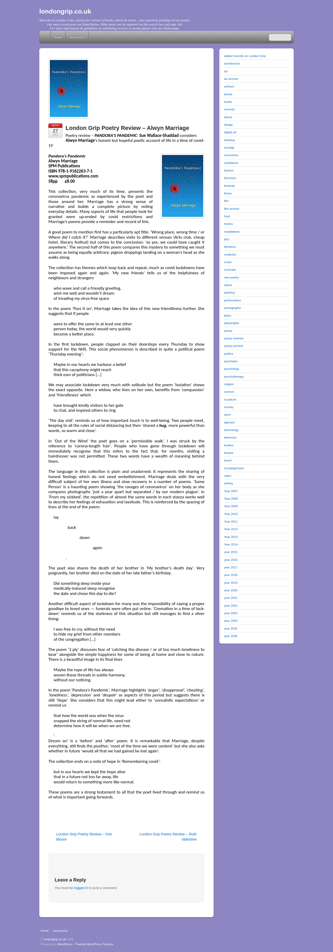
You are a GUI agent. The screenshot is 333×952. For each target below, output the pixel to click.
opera (228, 285)
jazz (226, 239)
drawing (229, 140)
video (227, 475)
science (229, 391)
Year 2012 (231, 529)
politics (228, 353)
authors (229, 86)
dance (228, 117)
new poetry (77, 37)
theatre (228, 452)
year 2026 (231, 636)
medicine (230, 254)
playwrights (231, 323)
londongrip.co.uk (55, 939)
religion (229, 384)
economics (231, 155)
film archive (231, 208)
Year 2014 (231, 544)
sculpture (230, 399)
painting (229, 292)
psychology (231, 368)
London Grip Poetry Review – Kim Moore (84, 836)
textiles (228, 445)
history (228, 223)
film (226, 200)
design (228, 124)
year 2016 (231, 559)
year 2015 (231, 552)
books (228, 101)
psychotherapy (234, 376)
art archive (231, 78)
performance (232, 300)
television (230, 437)
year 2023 (231, 613)
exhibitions (231, 162)
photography (232, 307)
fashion (229, 170)
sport (227, 414)
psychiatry (231, 361)
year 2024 (231, 620)
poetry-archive (233, 345)
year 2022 (231, 605)
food (227, 216)
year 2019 (231, 582)
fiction (228, 193)
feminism (230, 178)
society (228, 407)
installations (232, 231)
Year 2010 (231, 514)
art (226, 71)
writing (228, 483)
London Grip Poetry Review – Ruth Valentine (168, 836)
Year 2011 (231, 521)
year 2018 (231, 574)
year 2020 (231, 590)
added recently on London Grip (245, 56)
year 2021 (231, 597)
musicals (230, 269)
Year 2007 (231, 491)
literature (230, 246)
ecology (229, 147)
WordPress (64, 944)
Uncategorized (234, 468)
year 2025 (231, 628)
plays (227, 315)
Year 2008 (231, 498)
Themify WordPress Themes (94, 944)
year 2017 (231, 567)
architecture (232, 63)
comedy (229, 109)
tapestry (229, 422)
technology (231, 429)
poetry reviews (234, 338)
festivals (229, 185)
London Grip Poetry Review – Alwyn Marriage (127, 128)
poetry (228, 330)
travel (228, 460)
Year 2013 (231, 536)
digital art (230, 132)
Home (45, 37)
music (228, 262)
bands (228, 94)
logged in (81, 888)
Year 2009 (231, 506)
